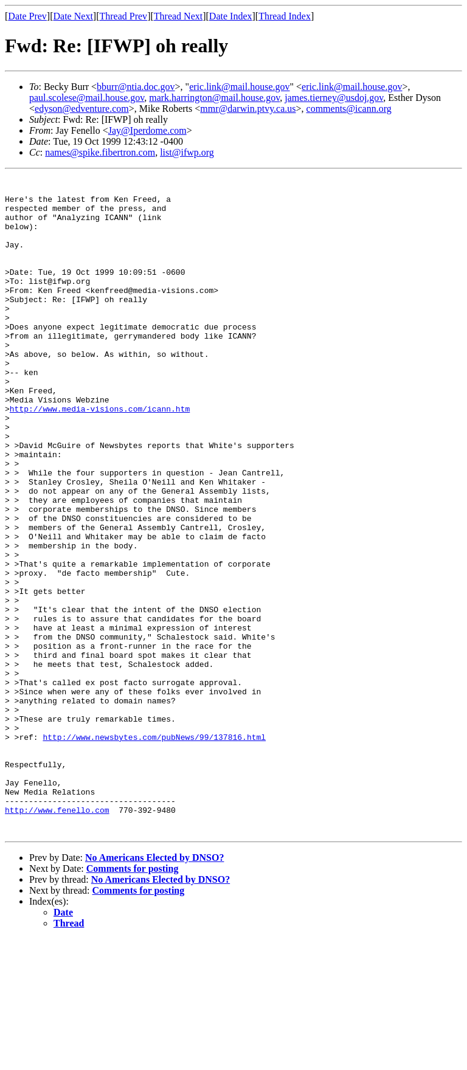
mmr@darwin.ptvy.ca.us (248, 108)
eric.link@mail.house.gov (239, 86)
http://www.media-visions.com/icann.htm (100, 455)
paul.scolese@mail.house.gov (86, 97)
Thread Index (284, 16)
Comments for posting (132, 1000)
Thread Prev (123, 16)
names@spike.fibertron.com (100, 152)
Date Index (230, 16)
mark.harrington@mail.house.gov (214, 97)
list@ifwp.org (187, 152)
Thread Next (178, 16)
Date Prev (27, 16)
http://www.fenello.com (57, 937)
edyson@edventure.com (82, 108)
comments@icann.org (349, 108)
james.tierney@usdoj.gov (334, 97)
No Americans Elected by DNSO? (154, 989)
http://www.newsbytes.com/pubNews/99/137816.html (154, 849)
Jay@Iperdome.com (147, 130)
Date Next (73, 16)
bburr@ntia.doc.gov (136, 86)
